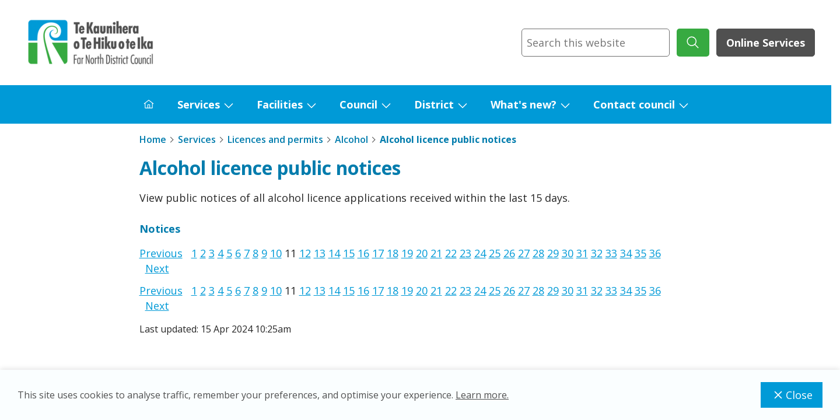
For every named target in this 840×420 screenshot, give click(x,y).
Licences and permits (275, 139)
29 (553, 253)
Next (157, 268)
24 (480, 253)
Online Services (765, 43)
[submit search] (693, 43)
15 (349, 253)
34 (626, 253)
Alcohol (351, 139)
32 (597, 253)
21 (436, 253)
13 (320, 253)
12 (305, 253)
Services (198, 104)
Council (358, 104)
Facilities (280, 104)
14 (334, 253)
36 (655, 253)
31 (582, 253)
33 (611, 253)
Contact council (634, 104)
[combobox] (596, 43)
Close (792, 394)
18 (392, 253)
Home (152, 139)
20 (422, 253)
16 (363, 253)
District (434, 104)
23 (465, 253)
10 (276, 253)
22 (451, 253)
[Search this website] (596, 43)
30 (567, 253)
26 (509, 253)
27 (524, 253)
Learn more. (482, 394)
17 (378, 253)
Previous (161, 253)
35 (640, 253)
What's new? (523, 104)
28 (538, 253)
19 (407, 253)
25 (495, 253)
